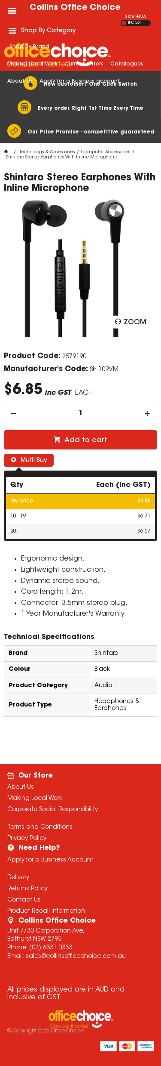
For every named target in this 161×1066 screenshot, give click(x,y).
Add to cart (85, 440)
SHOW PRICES (135, 17)
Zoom (135, 322)
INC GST (134, 23)
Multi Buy (33, 461)
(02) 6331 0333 (50, 948)
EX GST (124, 23)
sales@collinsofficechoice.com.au (76, 957)
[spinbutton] (80, 413)
